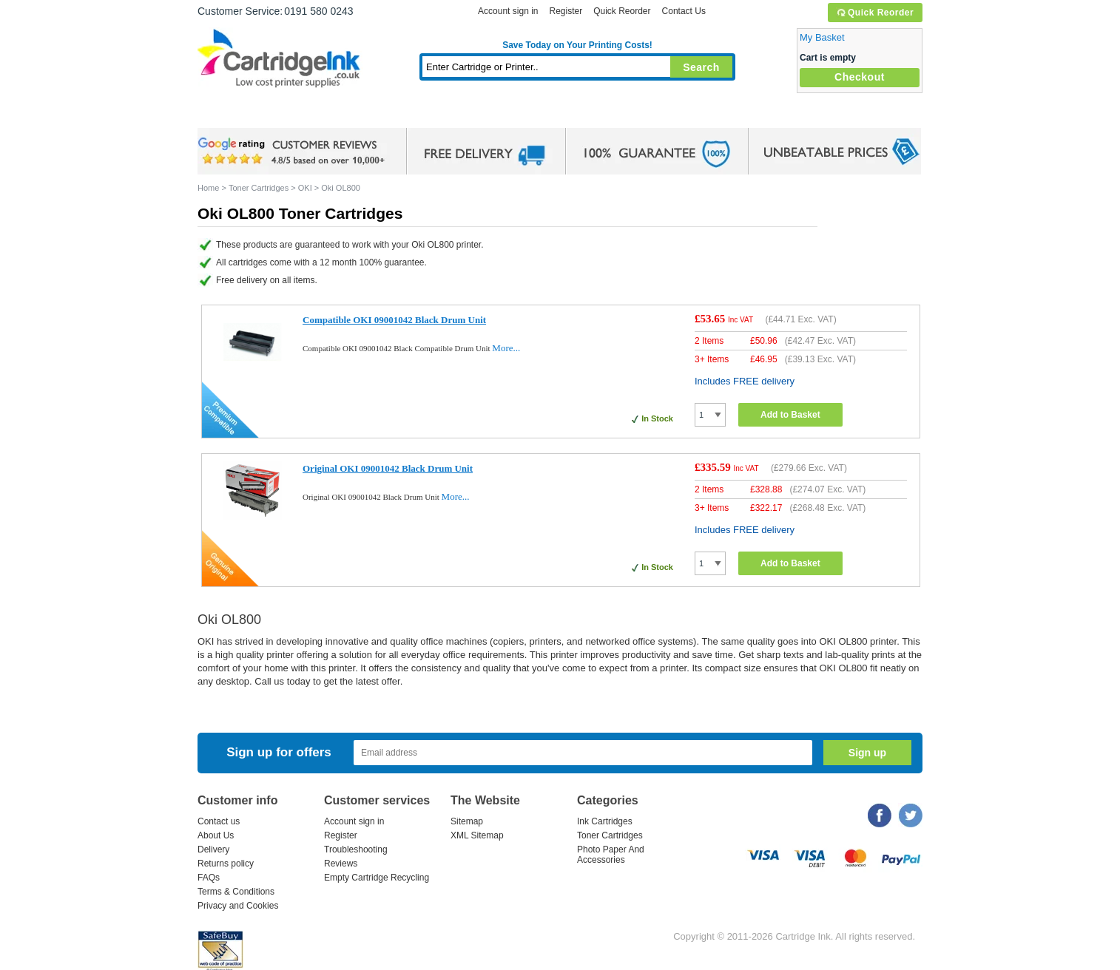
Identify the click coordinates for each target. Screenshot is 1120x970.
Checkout (859, 77)
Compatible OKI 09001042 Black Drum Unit (394, 319)
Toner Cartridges (424, 114)
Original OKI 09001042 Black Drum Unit (388, 468)
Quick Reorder (875, 12)
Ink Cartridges (310, 114)
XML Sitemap (477, 835)
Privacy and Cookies (238, 906)
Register (565, 11)
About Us (216, 835)
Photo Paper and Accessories (581, 114)
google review (294, 151)
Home (227, 114)
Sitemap (467, 821)
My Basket (822, 37)
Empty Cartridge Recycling (376, 877)
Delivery (213, 849)
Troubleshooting (356, 849)
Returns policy (226, 863)
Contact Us (684, 11)
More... (506, 347)
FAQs (209, 877)
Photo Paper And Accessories (610, 854)
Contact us (219, 821)
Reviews (340, 863)
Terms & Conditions (236, 891)
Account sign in (508, 11)
